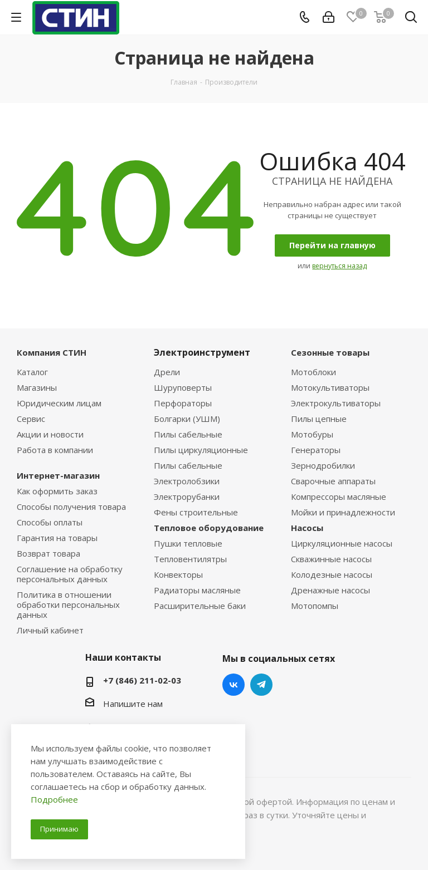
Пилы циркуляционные (201, 449)
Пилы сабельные (188, 434)
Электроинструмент (202, 352)
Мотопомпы (314, 605)
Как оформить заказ (57, 491)
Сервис (31, 418)
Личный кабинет (50, 630)
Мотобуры (312, 434)
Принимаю (59, 829)
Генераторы (316, 449)
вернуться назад (339, 266)
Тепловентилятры (190, 558)
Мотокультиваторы (330, 387)
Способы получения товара (71, 506)
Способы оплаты (49, 522)
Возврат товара (48, 553)
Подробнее (54, 799)
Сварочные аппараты (333, 480)
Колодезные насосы (331, 574)
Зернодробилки (323, 465)
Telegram (261, 685)
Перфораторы (183, 403)
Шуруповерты (183, 387)
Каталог (32, 371)
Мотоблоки (313, 371)
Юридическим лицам (59, 403)
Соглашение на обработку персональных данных (70, 573)
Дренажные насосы (330, 590)
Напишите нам (133, 703)
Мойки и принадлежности (343, 512)
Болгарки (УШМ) (187, 418)
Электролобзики (187, 480)
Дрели (167, 371)
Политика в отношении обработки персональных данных (68, 604)
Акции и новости (50, 434)
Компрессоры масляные (338, 496)
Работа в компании (55, 449)
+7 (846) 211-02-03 (142, 680)
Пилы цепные (319, 418)
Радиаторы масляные (197, 590)
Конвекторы (178, 574)
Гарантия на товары (57, 537)
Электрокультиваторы (336, 403)
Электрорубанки (187, 496)
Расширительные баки (200, 605)
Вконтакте (233, 685)
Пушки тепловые (188, 543)
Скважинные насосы (331, 558)
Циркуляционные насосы (341, 543)
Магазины (37, 387)
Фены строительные (196, 512)
